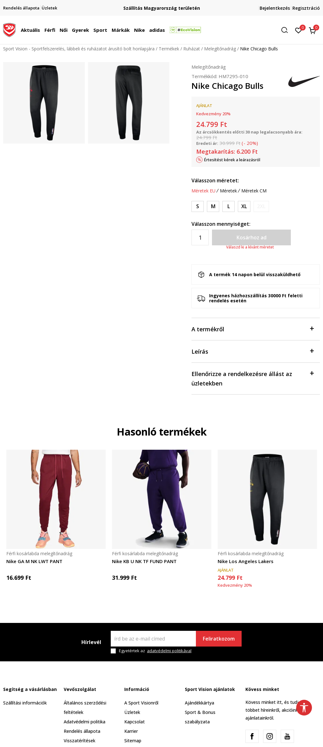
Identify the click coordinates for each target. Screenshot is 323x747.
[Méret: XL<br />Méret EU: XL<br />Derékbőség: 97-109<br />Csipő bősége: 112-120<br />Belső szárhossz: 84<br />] (244, 206)
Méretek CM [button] (254, 190)
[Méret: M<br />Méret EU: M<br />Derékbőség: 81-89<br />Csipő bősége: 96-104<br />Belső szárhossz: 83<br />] (213, 206)
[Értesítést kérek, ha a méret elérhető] (261, 206)
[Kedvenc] (298, 30)
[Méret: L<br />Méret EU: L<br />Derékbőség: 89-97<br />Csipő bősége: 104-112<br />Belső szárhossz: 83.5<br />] (228, 206)
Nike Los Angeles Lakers (245, 561)
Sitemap (132, 741)
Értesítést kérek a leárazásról (232, 160)
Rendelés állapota (82, 731)
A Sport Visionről (141, 703)
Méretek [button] (228, 190)
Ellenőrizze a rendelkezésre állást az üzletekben (252, 378)
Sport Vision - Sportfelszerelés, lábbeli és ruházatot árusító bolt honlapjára (79, 49)
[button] (287, 30)
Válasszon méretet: (215, 180)
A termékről (252, 328)
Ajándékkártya (199, 703)
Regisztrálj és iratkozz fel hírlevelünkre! (157, 5)
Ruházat (191, 49)
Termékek (169, 49)
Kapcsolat (134, 722)
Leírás (252, 351)
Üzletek (132, 712)
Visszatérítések (79, 741)
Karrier (131, 731)
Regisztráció (306, 8)
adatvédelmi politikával (169, 650)
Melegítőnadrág (220, 49)
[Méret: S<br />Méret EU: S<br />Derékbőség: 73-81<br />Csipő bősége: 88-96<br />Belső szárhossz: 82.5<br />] (197, 206)
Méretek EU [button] (203, 190)
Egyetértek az (155, 650)
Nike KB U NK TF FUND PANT (144, 561)
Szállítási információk (25, 703)
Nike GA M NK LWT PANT (34, 561)
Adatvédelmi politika (84, 722)
